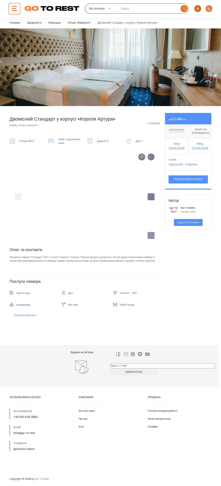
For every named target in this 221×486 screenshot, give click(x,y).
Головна (14, 22)
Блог (81, 426)
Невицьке (54, 22)
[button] (151, 235)
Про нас (83, 418)
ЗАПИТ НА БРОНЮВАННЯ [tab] (200, 131)
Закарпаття (34, 22)
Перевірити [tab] (176, 130)
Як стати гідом (87, 411)
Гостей (172, 159)
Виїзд (200, 143)
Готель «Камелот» (79, 22)
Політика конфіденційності (162, 411)
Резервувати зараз (188, 179)
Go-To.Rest (188, 208)
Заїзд (176, 143)
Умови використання (159, 418)
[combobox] (100, 8)
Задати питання (188, 222)
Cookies (153, 426)
